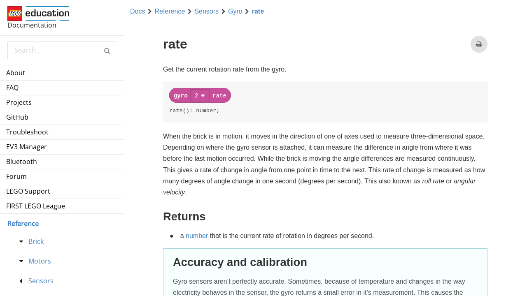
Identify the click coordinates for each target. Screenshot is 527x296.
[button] (107, 50)
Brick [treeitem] (36, 241)
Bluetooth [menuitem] (21, 161)
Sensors (206, 11)
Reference (169, 11)
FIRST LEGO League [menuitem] (35, 205)
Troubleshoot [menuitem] (27, 131)
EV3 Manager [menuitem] (26, 146)
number (197, 234)
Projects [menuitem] (19, 102)
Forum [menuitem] (16, 176)
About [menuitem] (15, 72)
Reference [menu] (23, 223)
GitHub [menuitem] (17, 117)
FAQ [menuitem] (12, 87)
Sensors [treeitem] (41, 280)
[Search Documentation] (61, 50)
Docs (137, 11)
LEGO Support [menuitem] (28, 191)
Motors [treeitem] (39, 261)
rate (258, 11)
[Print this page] (479, 44)
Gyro (235, 11)
